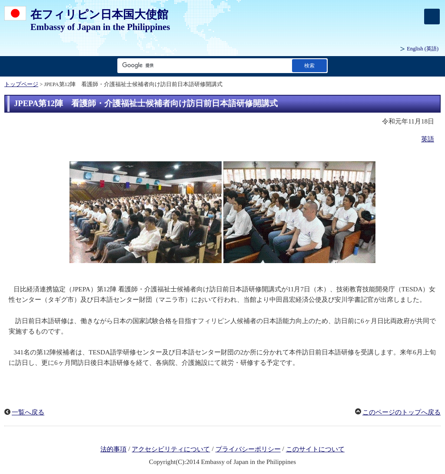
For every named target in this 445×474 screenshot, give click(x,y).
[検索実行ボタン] (309, 65)
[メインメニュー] (432, 16)
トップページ (21, 84)
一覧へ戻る (28, 412)
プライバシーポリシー (248, 449)
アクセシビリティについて (171, 449)
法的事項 (113, 449)
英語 (427, 139)
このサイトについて (315, 449)
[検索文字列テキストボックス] (203, 65)
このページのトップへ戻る (401, 412)
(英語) (422, 49)
